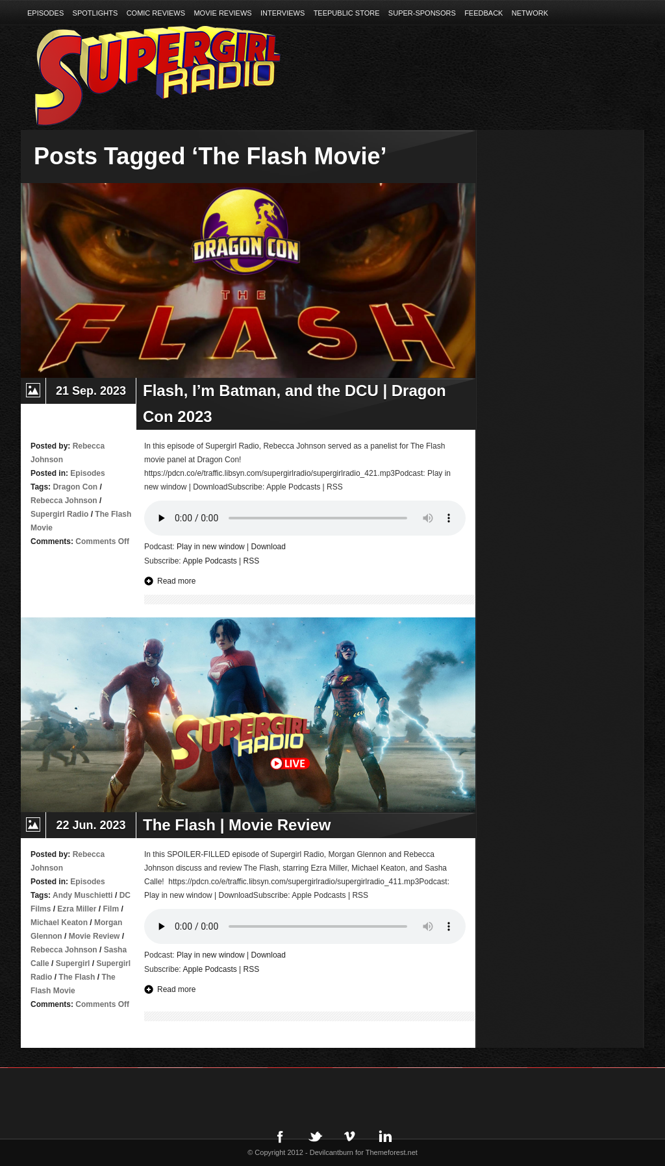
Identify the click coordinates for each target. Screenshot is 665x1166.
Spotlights (95, 13)
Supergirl (73, 963)
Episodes (45, 13)
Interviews (282, 13)
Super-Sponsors (422, 13)
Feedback (483, 13)
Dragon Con (75, 486)
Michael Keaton (59, 922)
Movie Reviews (222, 13)
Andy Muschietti (83, 895)
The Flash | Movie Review (237, 825)
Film (111, 908)
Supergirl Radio (59, 514)
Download (268, 546)
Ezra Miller (76, 908)
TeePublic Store (347, 13)
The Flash (76, 977)
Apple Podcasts (209, 560)
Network (530, 13)
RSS (252, 560)
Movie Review (94, 936)
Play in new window (211, 546)
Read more (176, 581)
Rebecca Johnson (64, 500)
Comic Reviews (156, 13)
